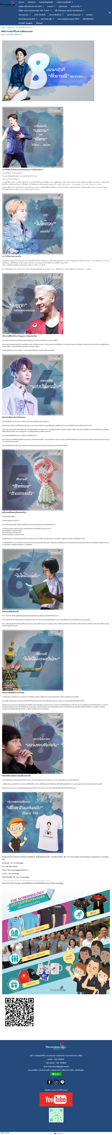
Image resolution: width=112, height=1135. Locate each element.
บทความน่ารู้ (10, 27)
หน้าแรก (3, 27)
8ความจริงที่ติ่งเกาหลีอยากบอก (13, 34)
